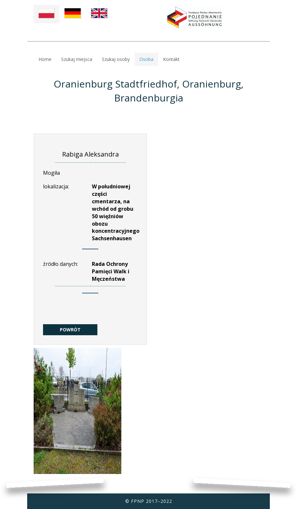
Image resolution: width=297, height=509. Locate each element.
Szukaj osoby (116, 59)
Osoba (146, 59)
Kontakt (171, 59)
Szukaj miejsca (76, 59)
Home (44, 59)
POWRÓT (70, 329)
